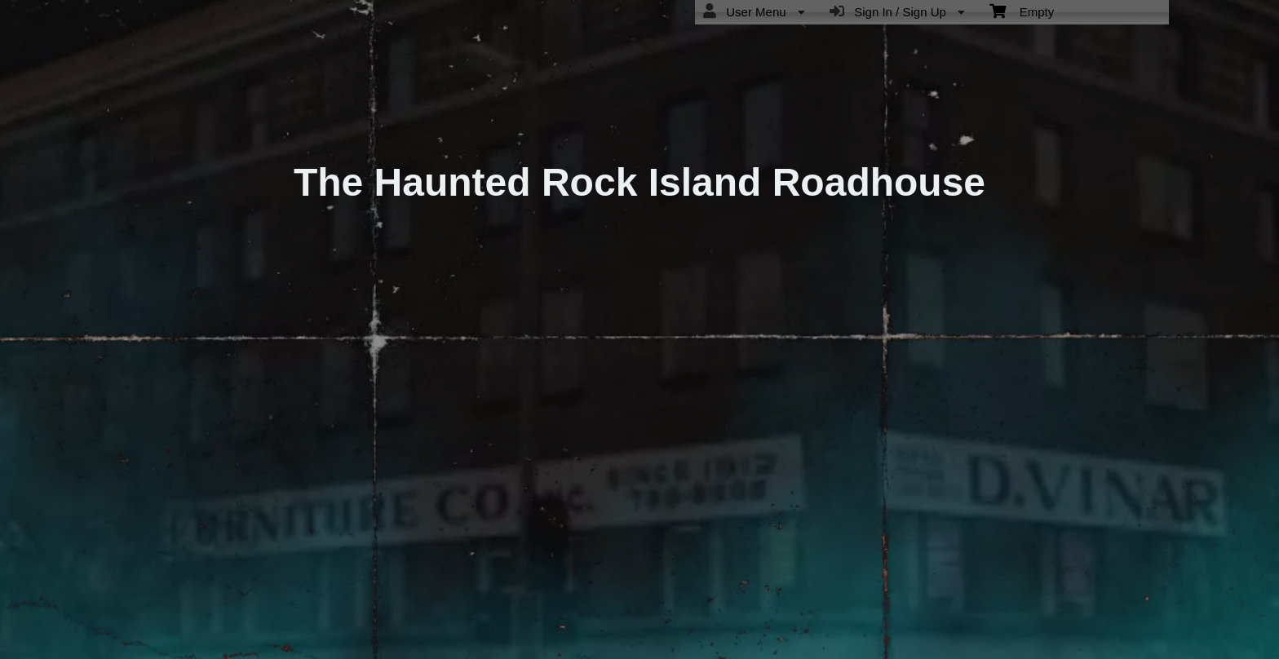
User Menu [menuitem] (754, 11)
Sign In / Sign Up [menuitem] (897, 11)
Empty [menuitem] (1021, 10)
